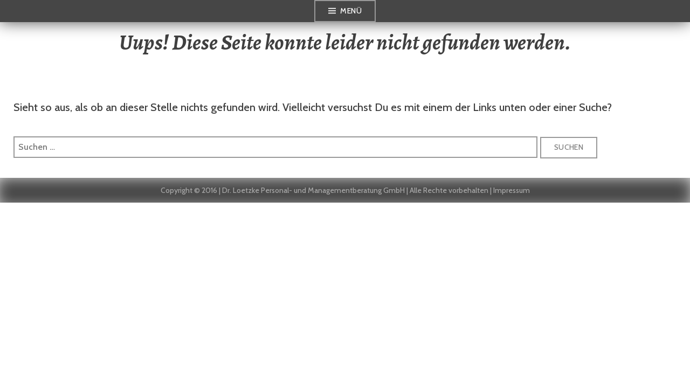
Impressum (511, 190)
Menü (351, 11)
